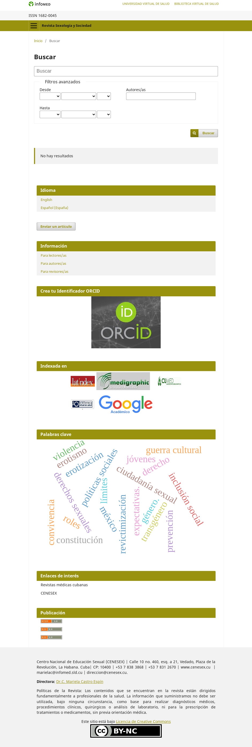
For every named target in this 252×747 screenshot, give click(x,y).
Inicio (38, 40)
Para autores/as (53, 263)
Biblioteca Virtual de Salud (196, 4)
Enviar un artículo (56, 226)
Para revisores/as (54, 271)
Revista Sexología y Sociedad (66, 25)
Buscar (208, 133)
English (46, 199)
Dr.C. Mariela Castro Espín (79, 681)
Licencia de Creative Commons (143, 721)
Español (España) (54, 207)
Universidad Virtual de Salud (146, 4)
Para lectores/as (53, 255)
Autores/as (136, 89)
